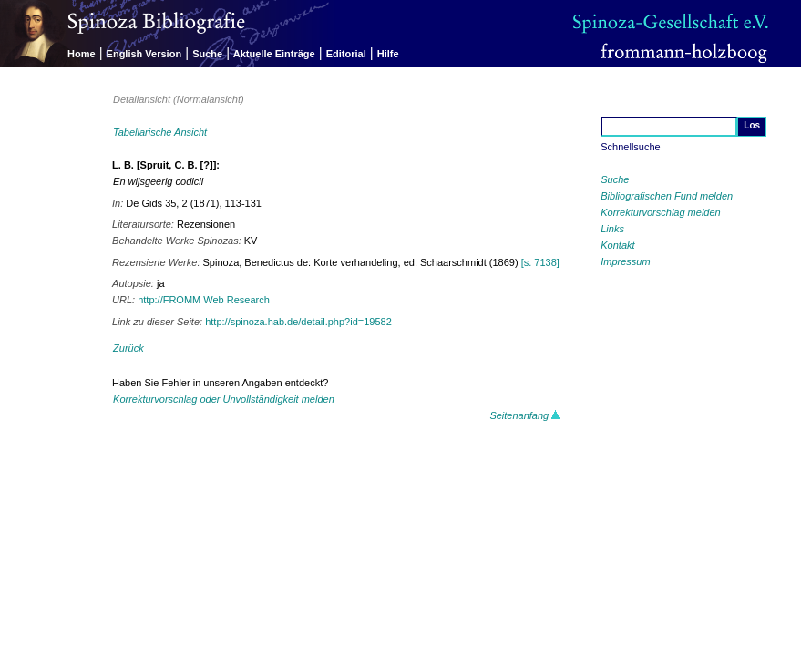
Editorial (346, 53)
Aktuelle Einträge (274, 53)
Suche (207, 53)
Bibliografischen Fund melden (667, 195)
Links (612, 228)
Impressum (625, 261)
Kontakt (617, 245)
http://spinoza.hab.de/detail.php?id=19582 (298, 321)
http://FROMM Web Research (204, 299)
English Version (144, 53)
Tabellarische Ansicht (160, 132)
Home (81, 53)
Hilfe (388, 53)
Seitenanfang (524, 415)
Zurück (128, 348)
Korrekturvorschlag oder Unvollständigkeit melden (223, 399)
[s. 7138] (540, 262)
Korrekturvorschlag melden (660, 212)
